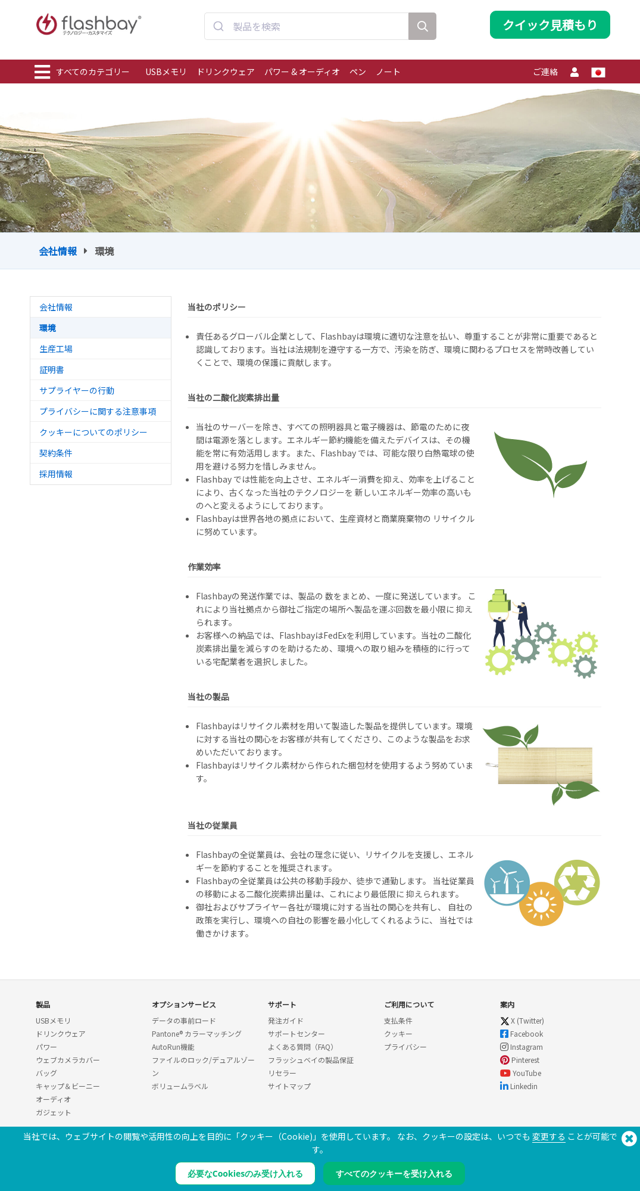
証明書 (51, 369)
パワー (46, 1046)
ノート (388, 71)
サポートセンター (296, 1033)
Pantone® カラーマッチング (197, 1033)
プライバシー (405, 1046)
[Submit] (219, 31)
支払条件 (398, 1020)
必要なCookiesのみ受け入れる (245, 1173)
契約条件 (56, 453)
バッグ (46, 1073)
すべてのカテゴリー (82, 72)
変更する (549, 1136)
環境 (47, 328)
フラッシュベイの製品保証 (311, 1060)
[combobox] (306, 31)
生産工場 (56, 348)
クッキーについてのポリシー (93, 432)
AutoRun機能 (173, 1046)
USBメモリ (166, 71)
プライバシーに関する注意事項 (97, 411)
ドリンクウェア (225, 71)
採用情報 (56, 474)
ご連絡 (545, 71)
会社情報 (58, 251)
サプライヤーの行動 (76, 390)
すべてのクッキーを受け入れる (394, 1173)
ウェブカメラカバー (68, 1060)
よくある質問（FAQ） (303, 1046)
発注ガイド (286, 1020)
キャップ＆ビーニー (68, 1086)
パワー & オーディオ (302, 71)
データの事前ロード (184, 1020)
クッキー (398, 1033)
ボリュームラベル (180, 1086)
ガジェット (53, 1112)
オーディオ (53, 1099)
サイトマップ (289, 1086)
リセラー (282, 1073)
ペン (357, 71)
